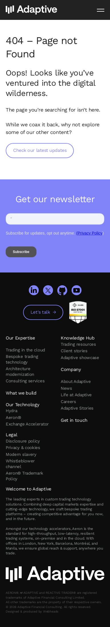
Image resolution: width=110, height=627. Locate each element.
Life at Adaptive (76, 394)
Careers (68, 401)
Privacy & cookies (23, 447)
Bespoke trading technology (22, 359)
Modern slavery (21, 454)
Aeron (13, 417)
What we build (21, 393)
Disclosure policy (23, 441)
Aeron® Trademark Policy (24, 476)
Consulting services (25, 380)
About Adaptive (76, 381)
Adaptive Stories (77, 408)
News (66, 388)
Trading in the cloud (25, 350)
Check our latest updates (39, 150)
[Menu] (100, 10)
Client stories (74, 350)
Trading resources (78, 344)
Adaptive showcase (80, 357)
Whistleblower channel (20, 463)
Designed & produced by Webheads (32, 611)
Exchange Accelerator (27, 424)
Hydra (11, 410)
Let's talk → (43, 312)
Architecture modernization (20, 371)
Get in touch (74, 420)
